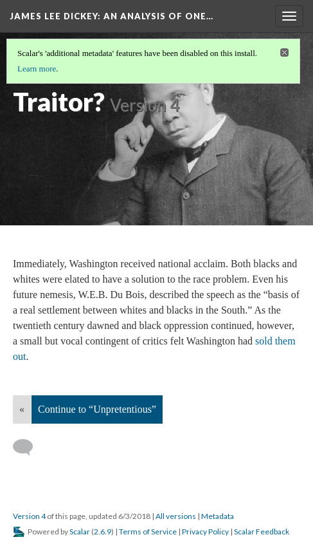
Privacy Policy (205, 531)
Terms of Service (148, 531)
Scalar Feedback (261, 531)
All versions (176, 516)
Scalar (79, 531)
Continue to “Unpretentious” (97, 409)
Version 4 (29, 516)
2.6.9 (102, 531)
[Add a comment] (28, 447)
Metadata (217, 516)
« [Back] (21, 409)
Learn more (36, 68)
